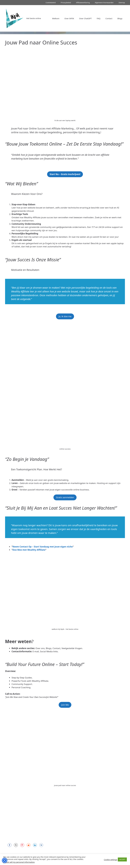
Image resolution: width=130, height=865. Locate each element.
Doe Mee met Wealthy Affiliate (29, 549)
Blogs (119, 18)
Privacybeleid (66, 2)
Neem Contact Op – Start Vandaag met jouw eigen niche (43, 546)
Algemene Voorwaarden (104, 2)
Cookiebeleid (51, 2)
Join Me (65, 704)
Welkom (55, 18)
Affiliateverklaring (83, 2)
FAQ (98, 18)
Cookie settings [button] (110, 859)
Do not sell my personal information (19, 862)
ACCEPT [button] (122, 859)
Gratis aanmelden (65, 497)
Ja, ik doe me (65, 316)
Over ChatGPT (85, 18)
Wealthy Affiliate (20, 291)
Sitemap (122, 2)
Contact (108, 18)
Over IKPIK (69, 18)
